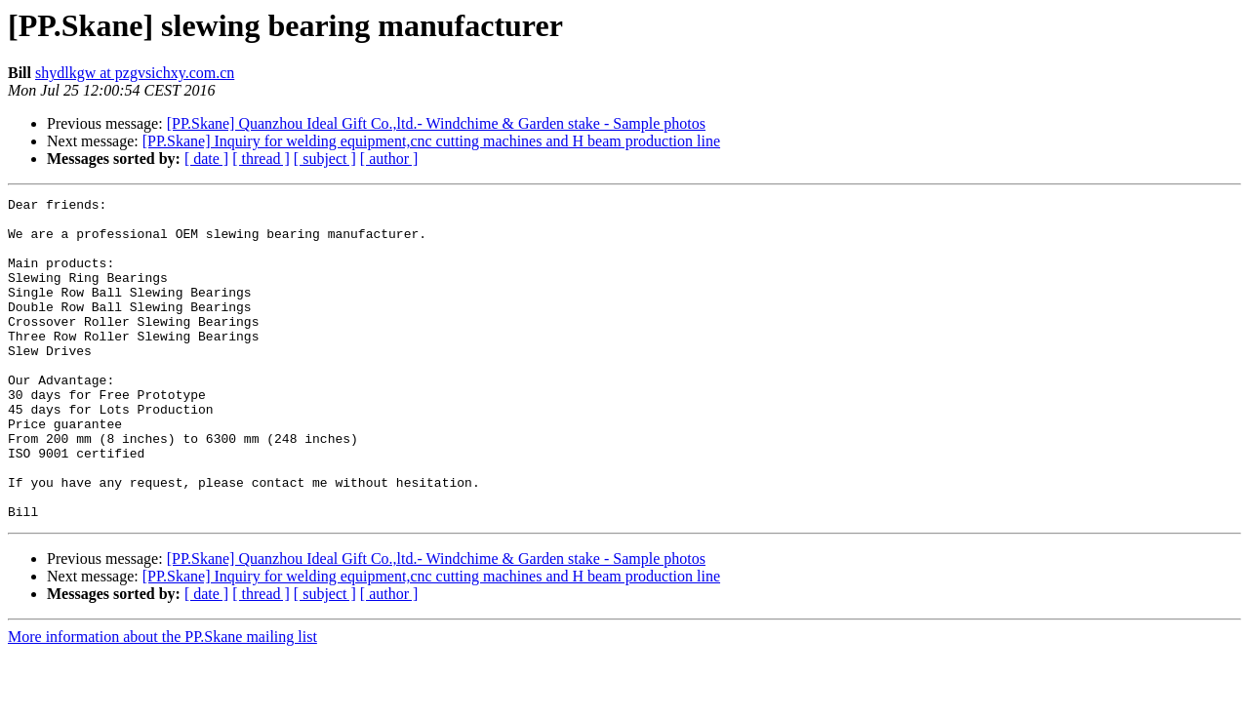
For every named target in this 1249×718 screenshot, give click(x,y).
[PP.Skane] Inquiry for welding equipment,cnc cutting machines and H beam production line (431, 141)
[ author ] (389, 158)
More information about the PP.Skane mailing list (162, 701)
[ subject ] (325, 158)
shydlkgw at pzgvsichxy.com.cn (134, 72)
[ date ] (206, 158)
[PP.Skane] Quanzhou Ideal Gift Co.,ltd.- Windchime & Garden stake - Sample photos (436, 123)
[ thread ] (261, 158)
